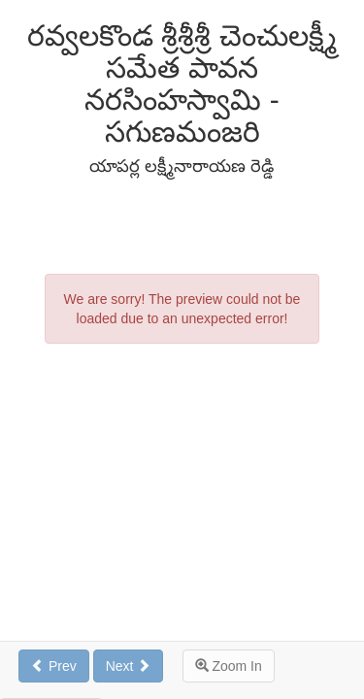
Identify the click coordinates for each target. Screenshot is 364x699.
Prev (54, 666)
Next (128, 666)
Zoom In (228, 666)
